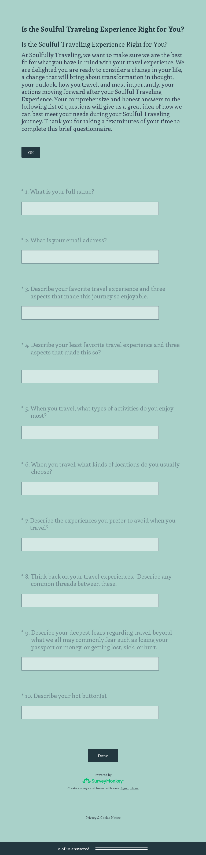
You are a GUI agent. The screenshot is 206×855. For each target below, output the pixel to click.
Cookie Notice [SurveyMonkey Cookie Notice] (110, 817)
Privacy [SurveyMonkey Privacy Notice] (91, 817)
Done (103, 755)
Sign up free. (130, 788)
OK (31, 152)
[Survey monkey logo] (103, 780)
